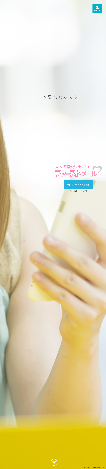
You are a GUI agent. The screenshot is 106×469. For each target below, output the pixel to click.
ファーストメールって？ (78, 191)
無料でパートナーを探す (78, 184)
